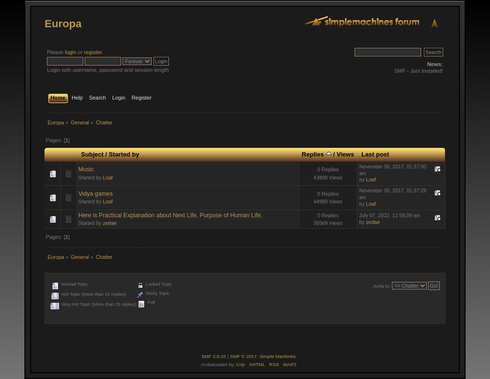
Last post (375, 154)
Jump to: (382, 286)
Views (345, 154)
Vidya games (95, 193)
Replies (317, 154)
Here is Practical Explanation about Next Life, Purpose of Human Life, (170, 215)
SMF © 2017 (243, 356)
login (71, 52)
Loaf (108, 177)
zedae (110, 223)
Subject (92, 154)
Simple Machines (277, 356)
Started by (124, 154)
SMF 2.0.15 (213, 356)
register (93, 52)
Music (86, 169)
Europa (63, 24)
